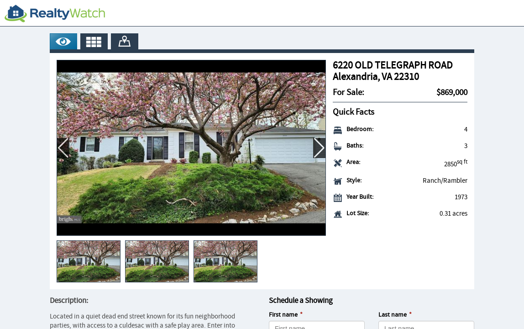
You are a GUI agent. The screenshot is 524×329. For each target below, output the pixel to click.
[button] (319, 148)
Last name (392, 314)
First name (283, 314)
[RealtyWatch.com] (55, 13)
